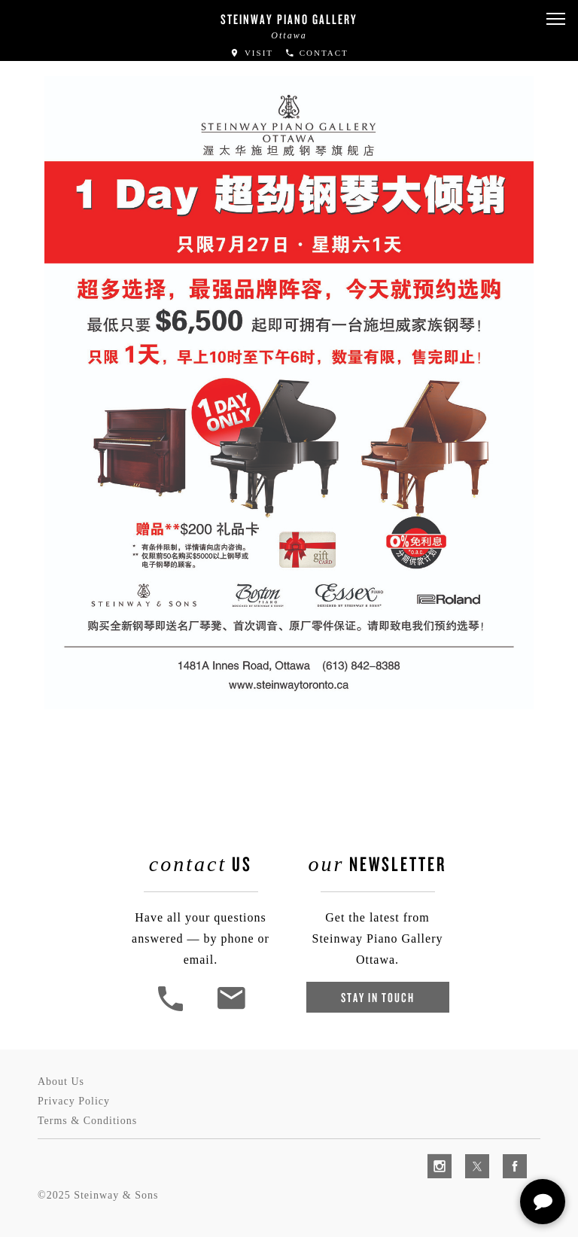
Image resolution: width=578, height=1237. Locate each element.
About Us (61, 1081)
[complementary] (469, 1154)
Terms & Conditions (87, 1120)
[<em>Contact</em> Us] (230, 1009)
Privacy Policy (74, 1101)
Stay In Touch (378, 997)
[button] (555, 19)
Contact (316, 52)
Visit (251, 52)
